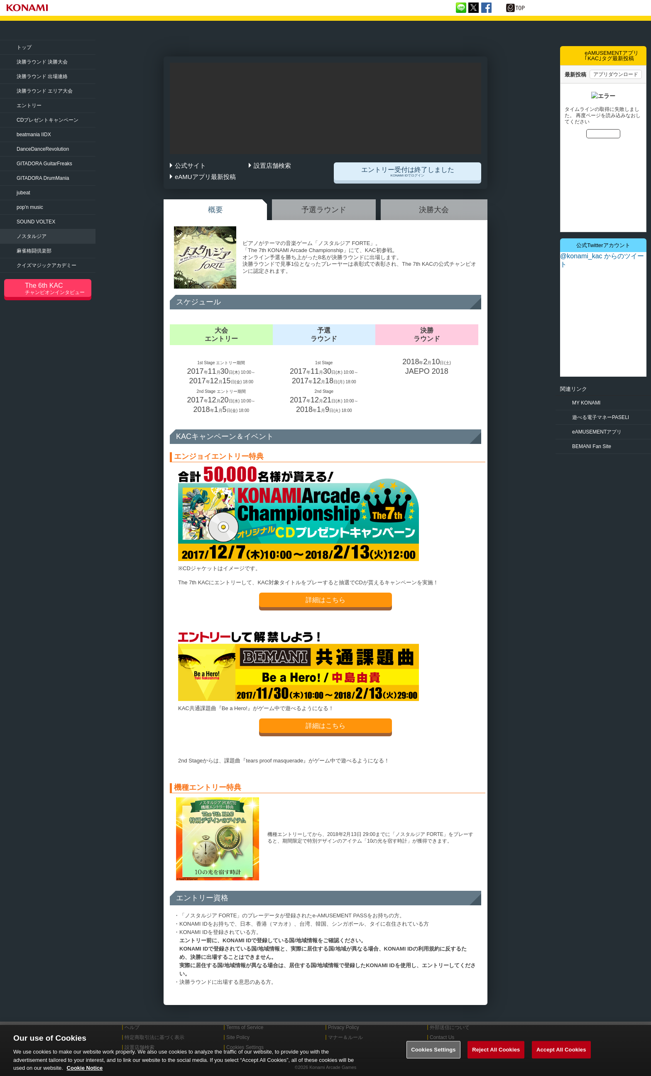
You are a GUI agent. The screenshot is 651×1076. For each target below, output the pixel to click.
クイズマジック (46, 265)
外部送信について (450, 1027)
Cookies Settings (433, 1058)
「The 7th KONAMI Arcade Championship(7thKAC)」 (96, 31)
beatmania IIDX (34, 134)
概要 (215, 210)
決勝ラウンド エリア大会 (45, 91)
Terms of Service (244, 1027)
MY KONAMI (586, 403)
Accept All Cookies (561, 1058)
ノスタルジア (31, 236)
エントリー (29, 105)
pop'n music (30, 207)
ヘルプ (132, 1027)
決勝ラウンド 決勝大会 (42, 62)
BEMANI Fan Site (591, 446)
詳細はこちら (325, 599)
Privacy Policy (343, 1027)
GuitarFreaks (44, 164)
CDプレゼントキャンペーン (47, 120)
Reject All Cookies (496, 1058)
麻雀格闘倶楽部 (34, 251)
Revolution (43, 149)
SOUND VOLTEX (36, 222)
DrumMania (43, 178)
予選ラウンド (323, 210)
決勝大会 (434, 210)
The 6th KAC (58, 288)
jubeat (23, 193)
